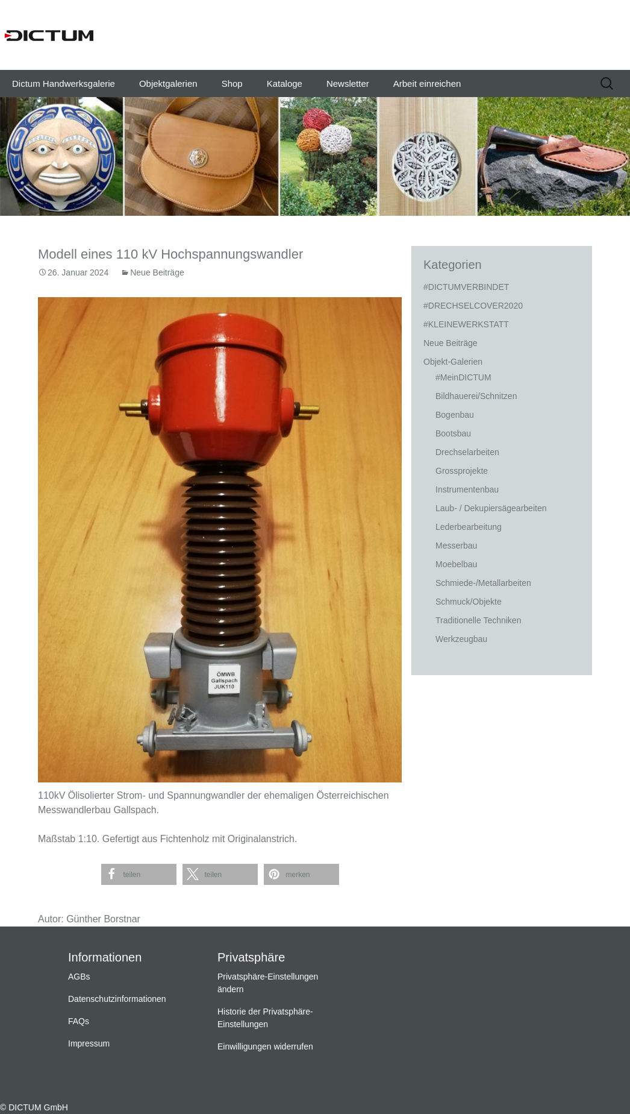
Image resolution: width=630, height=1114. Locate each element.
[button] (138, 874)
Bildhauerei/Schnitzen (476, 396)
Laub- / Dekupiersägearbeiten (490, 508)
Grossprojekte (461, 471)
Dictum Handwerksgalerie (63, 83)
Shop (232, 83)
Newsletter (347, 83)
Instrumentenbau (467, 489)
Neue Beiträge (157, 272)
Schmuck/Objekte (468, 601)
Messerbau (456, 545)
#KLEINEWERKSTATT (466, 324)
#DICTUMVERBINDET (466, 287)
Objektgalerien (168, 83)
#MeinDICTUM (463, 377)
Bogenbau (454, 415)
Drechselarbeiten (467, 452)
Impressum (89, 1043)
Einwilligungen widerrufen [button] (265, 1046)
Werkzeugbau (461, 639)
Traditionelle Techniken (478, 620)
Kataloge (284, 83)
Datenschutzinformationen (117, 999)
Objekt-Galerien (452, 362)
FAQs (78, 1021)
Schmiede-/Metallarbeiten (483, 583)
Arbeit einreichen (427, 83)
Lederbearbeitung (468, 527)
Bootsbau (453, 433)
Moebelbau (456, 564)
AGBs (79, 976)
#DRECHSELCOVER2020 (473, 305)
